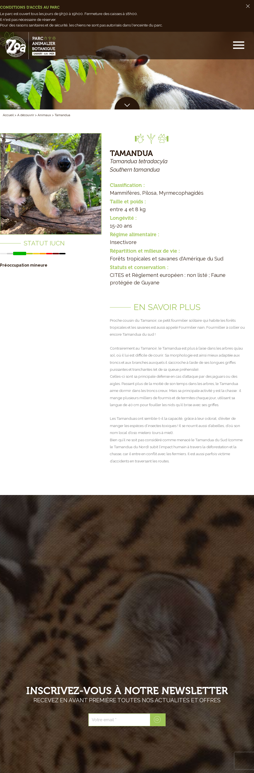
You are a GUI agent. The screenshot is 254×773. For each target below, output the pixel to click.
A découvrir (25, 115)
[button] (239, 45)
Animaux (44, 115)
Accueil (8, 115)
